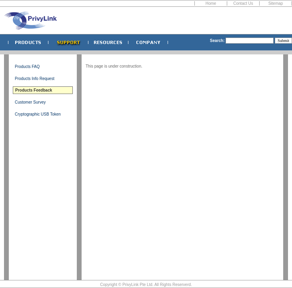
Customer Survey (30, 102)
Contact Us (243, 3)
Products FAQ (27, 66)
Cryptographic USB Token (38, 114)
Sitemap (275, 3)
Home (211, 3)
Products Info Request (34, 78)
